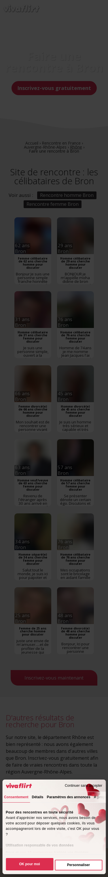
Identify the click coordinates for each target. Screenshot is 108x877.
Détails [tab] (37, 797)
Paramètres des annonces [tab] (68, 797)
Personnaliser (78, 865)
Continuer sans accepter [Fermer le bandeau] (83, 786)
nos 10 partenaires (36, 853)
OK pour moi (29, 864)
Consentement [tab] (16, 797)
